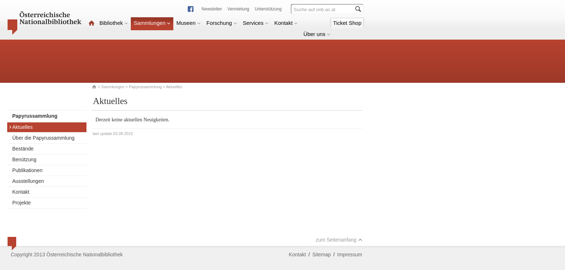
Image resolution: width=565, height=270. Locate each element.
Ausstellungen (28, 181)
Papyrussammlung (145, 87)
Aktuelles (21, 127)
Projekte (21, 203)
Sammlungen (152, 23)
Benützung (24, 159)
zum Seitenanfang (339, 240)
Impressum (349, 254)
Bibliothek (113, 23)
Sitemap (321, 254)
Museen (188, 23)
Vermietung (238, 9)
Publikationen (27, 170)
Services (256, 23)
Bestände (23, 149)
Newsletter (211, 9)
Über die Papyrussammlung (43, 138)
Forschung (221, 23)
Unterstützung (268, 9)
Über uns (316, 34)
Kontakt (286, 23)
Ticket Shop (347, 23)
